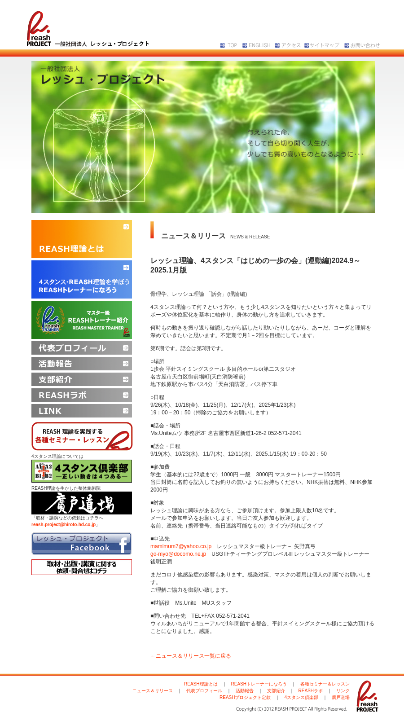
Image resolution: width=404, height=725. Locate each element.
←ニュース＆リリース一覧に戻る (190, 656)
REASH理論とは (200, 683)
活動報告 (245, 690)
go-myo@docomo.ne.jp (178, 554)
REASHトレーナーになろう (259, 683)
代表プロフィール (204, 690)
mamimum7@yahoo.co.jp (180, 546)
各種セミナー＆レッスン (325, 683)
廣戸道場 (341, 697)
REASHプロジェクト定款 (245, 697)
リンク (343, 690)
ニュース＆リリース (152, 690)
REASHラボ (311, 690)
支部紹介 (276, 690)
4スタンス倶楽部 (301, 697)
